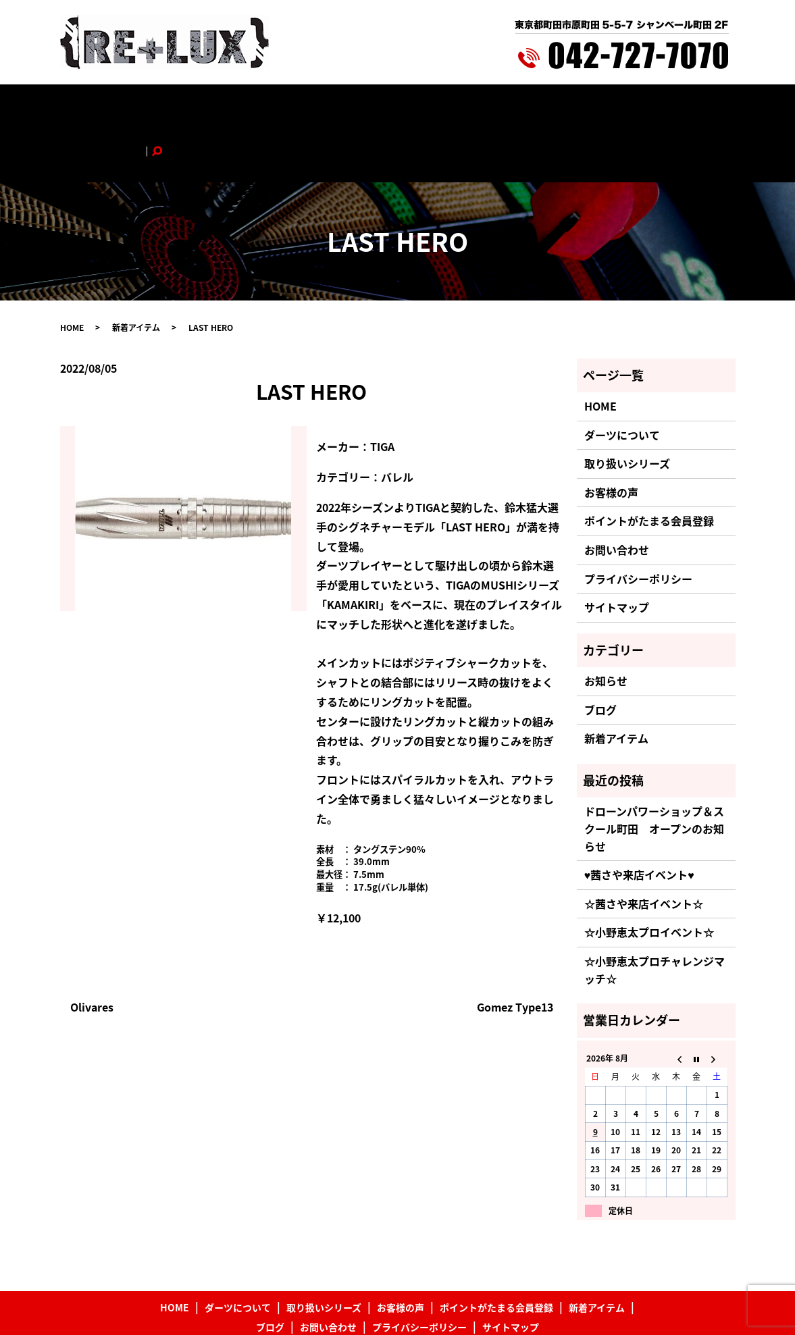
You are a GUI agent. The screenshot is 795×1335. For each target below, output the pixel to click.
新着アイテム (530, 106)
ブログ (585, 106)
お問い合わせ (641, 106)
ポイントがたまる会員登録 (432, 106)
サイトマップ (616, 552)
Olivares (91, 951)
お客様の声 (338, 106)
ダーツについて (180, 106)
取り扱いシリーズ (264, 106)
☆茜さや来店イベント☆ (643, 848)
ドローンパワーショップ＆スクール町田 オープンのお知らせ (654, 773)
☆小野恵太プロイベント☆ (649, 877)
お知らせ (605, 626)
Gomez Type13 (515, 951)
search (693, 106)
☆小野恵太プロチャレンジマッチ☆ (654, 914)
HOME (119, 106)
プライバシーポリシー (638, 523)
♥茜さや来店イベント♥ (639, 820)
